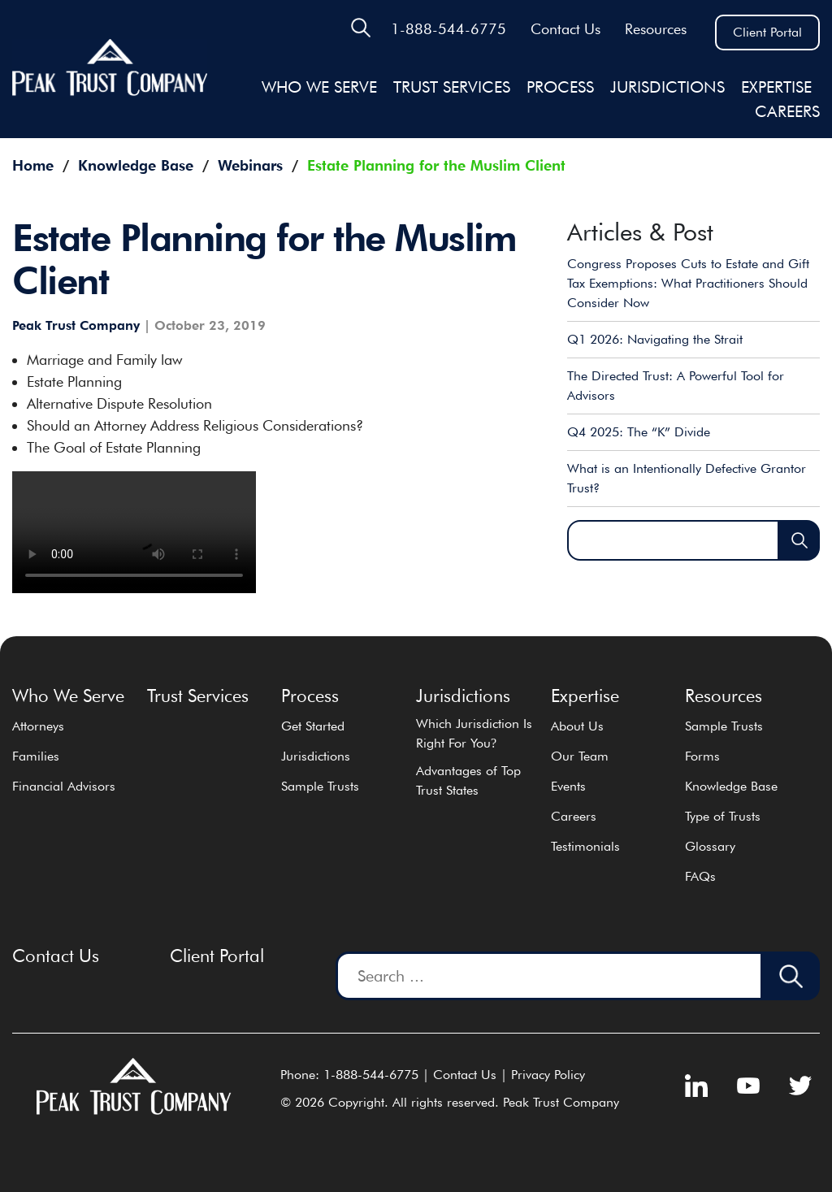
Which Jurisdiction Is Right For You (474, 733)
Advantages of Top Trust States (468, 780)
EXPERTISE (776, 87)
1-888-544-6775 (448, 28)
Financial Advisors (63, 786)
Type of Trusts (722, 816)
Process (560, 87)
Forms (702, 756)
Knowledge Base (731, 786)
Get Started (312, 726)
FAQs (700, 876)
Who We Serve (319, 87)
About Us (577, 726)
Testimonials (585, 846)
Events (568, 786)
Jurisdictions (315, 756)
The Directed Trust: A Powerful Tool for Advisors (675, 385)
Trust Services (451, 87)
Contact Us (565, 28)
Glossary (710, 846)
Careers (787, 111)
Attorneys (38, 726)
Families (35, 756)
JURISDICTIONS (667, 87)
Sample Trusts (320, 786)
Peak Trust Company (76, 325)
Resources (656, 28)
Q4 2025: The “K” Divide (638, 432)
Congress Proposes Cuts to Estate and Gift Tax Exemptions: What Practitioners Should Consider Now (688, 283)
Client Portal (767, 32)
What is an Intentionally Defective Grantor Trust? (686, 478)
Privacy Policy (548, 1074)
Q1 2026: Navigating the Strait (655, 339)
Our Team (580, 756)
